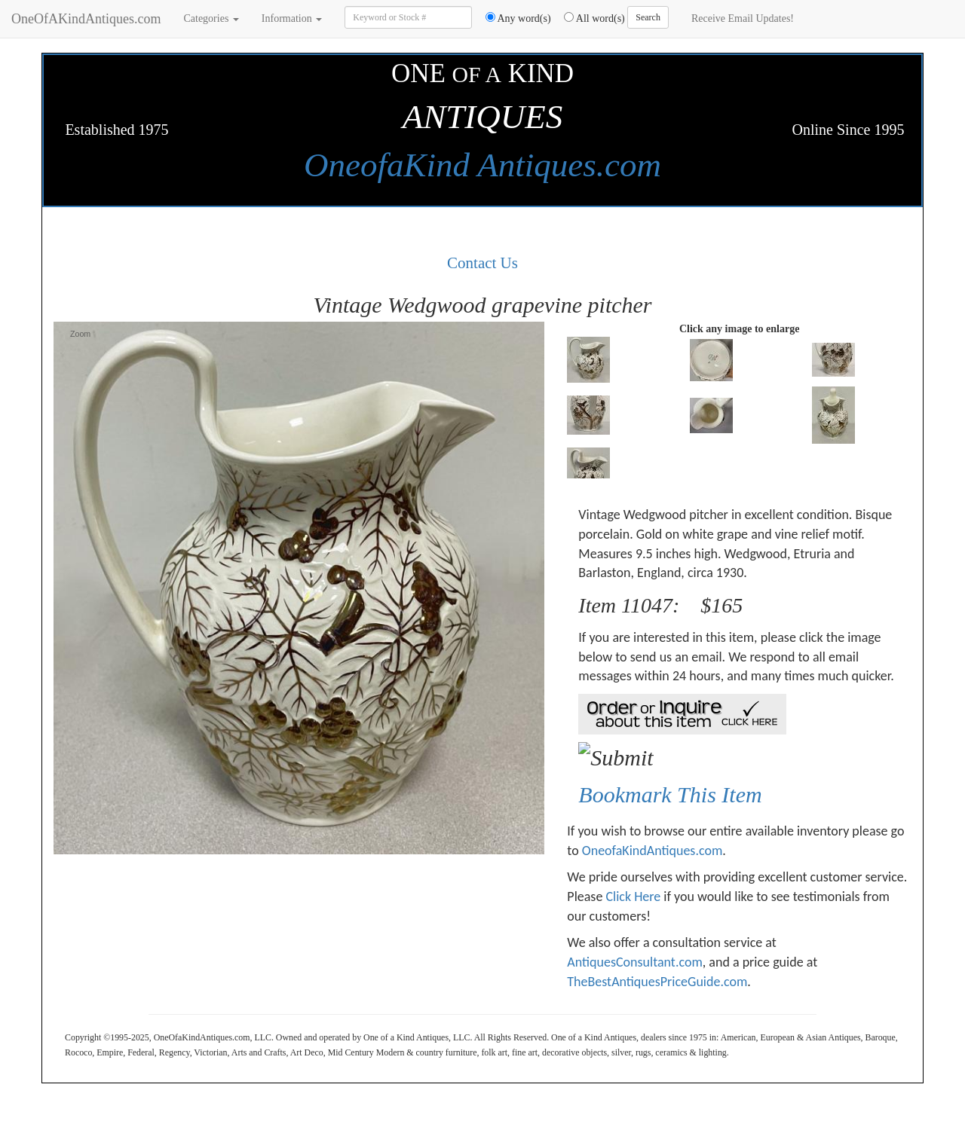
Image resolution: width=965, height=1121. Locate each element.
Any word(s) (513, 18)
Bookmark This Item (669, 794)
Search (648, 17)
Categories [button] (210, 18)
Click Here (632, 896)
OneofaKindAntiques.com (652, 850)
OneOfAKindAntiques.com (86, 18)
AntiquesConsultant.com (634, 962)
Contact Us (482, 263)
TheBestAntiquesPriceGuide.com (657, 981)
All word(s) (589, 18)
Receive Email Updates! (742, 18)
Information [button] (292, 18)
